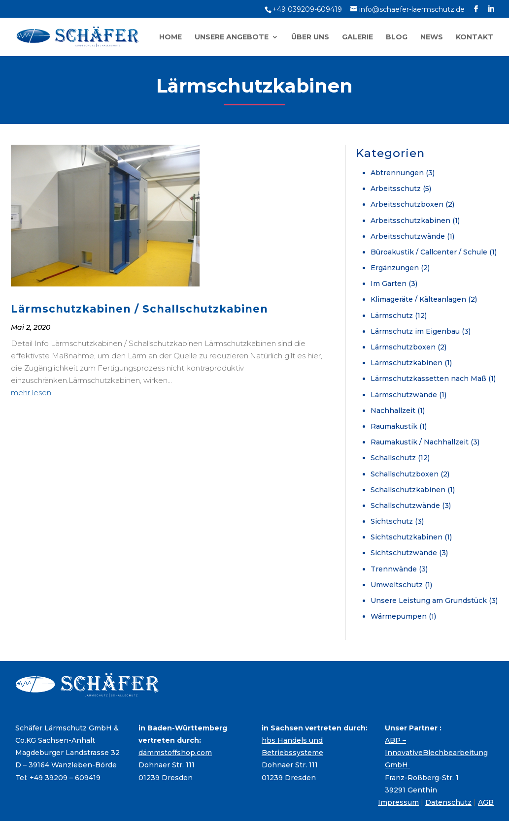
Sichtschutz (392, 521)
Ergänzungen (395, 267)
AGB (486, 802)
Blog (396, 37)
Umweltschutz (397, 584)
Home (170, 37)
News (431, 37)
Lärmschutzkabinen (406, 362)
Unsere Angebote (232, 37)
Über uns (310, 37)
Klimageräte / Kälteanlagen (418, 299)
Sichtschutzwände (404, 552)
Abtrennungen (397, 172)
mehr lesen (31, 392)
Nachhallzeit (393, 410)
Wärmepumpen (399, 616)
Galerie (357, 37)
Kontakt (474, 37)
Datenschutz (448, 802)
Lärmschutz (392, 315)
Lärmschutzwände (404, 394)
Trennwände (394, 569)
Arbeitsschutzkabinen (410, 220)
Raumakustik (394, 426)
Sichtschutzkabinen (406, 537)
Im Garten (389, 283)
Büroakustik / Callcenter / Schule (429, 252)
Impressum (398, 802)
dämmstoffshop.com (175, 752)
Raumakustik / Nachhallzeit (420, 442)
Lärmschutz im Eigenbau (415, 331)
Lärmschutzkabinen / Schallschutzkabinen (139, 309)
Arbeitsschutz (396, 188)
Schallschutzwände (405, 505)
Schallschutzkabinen (408, 489)
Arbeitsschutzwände (408, 236)
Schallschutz (393, 457)
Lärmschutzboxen (403, 347)
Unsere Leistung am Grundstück (429, 600)
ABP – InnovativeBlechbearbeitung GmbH (436, 752)
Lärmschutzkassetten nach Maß (428, 378)
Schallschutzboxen (405, 474)
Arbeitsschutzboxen (407, 204)
